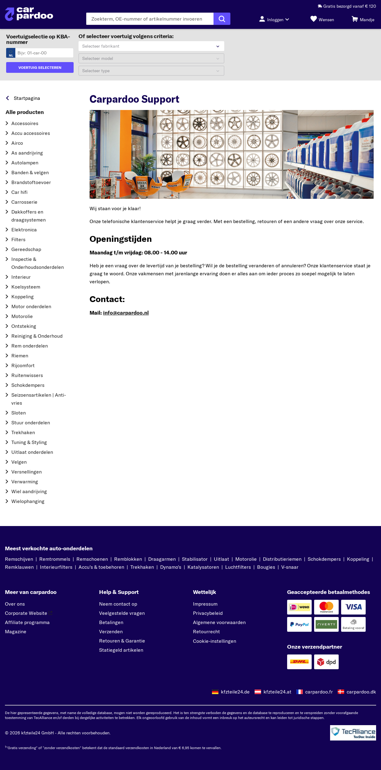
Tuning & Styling (29, 442)
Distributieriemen (282, 559)
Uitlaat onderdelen (32, 452)
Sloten (18, 413)
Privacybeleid (208, 613)
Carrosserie (24, 202)
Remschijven (19, 559)
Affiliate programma (27, 622)
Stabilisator (195, 559)
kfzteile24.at (277, 691)
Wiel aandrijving (29, 491)
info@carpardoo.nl (126, 312)
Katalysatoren (203, 567)
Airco (17, 143)
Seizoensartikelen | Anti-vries (38, 399)
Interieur (21, 277)
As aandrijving (27, 153)
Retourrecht (206, 631)
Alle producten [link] (25, 112)
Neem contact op (118, 604)
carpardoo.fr (319, 691)
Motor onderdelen (31, 306)
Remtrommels (54, 559)
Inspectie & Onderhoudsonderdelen (37, 263)
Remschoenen (92, 559)
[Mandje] (363, 19)
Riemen (19, 355)
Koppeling (22, 296)
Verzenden (111, 631)
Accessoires (24, 123)
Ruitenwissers (27, 375)
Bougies (266, 567)
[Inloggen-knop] (275, 19)
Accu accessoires (30, 133)
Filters (18, 239)
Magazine (15, 631)
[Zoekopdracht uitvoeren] (222, 19)
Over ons (15, 604)
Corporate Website (28, 613)
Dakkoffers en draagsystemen (28, 216)
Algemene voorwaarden (219, 622)
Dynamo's (170, 567)
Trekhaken (23, 432)
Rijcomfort (23, 365)
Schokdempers (27, 385)
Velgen (19, 462)
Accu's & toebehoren (101, 567)
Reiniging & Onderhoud (37, 336)
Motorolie (22, 316)
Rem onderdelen (29, 346)
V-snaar (289, 567)
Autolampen (24, 162)
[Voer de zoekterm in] (150, 19)
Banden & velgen (30, 172)
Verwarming (24, 481)
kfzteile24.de (235, 691)
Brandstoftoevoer (31, 182)
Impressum (205, 604)
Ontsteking (23, 326)
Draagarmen (162, 559)
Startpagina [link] (27, 98)
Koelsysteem (25, 287)
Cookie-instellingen (214, 641)
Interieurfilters (56, 567)
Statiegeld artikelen (121, 650)
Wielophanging (27, 501)
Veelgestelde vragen (122, 613)
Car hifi (19, 192)
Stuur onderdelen (30, 422)
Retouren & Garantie (122, 640)
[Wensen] (322, 19)
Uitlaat (221, 559)
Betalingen (111, 622)
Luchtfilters (238, 567)
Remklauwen (19, 567)
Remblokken (128, 559)
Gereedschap (26, 249)
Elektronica (24, 229)
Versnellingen (26, 472)
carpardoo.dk (361, 691)
